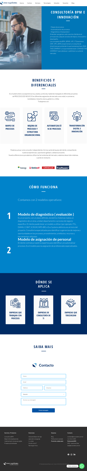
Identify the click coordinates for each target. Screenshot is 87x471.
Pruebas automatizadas (10, 443)
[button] (38, 3)
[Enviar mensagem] (43, 410)
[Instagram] (71, 454)
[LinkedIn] (74, 454)
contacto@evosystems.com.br (75, 436)
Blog (52, 436)
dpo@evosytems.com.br (73, 445)
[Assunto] (43, 394)
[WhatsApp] (81, 466)
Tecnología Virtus (33, 445)
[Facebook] (68, 454)
